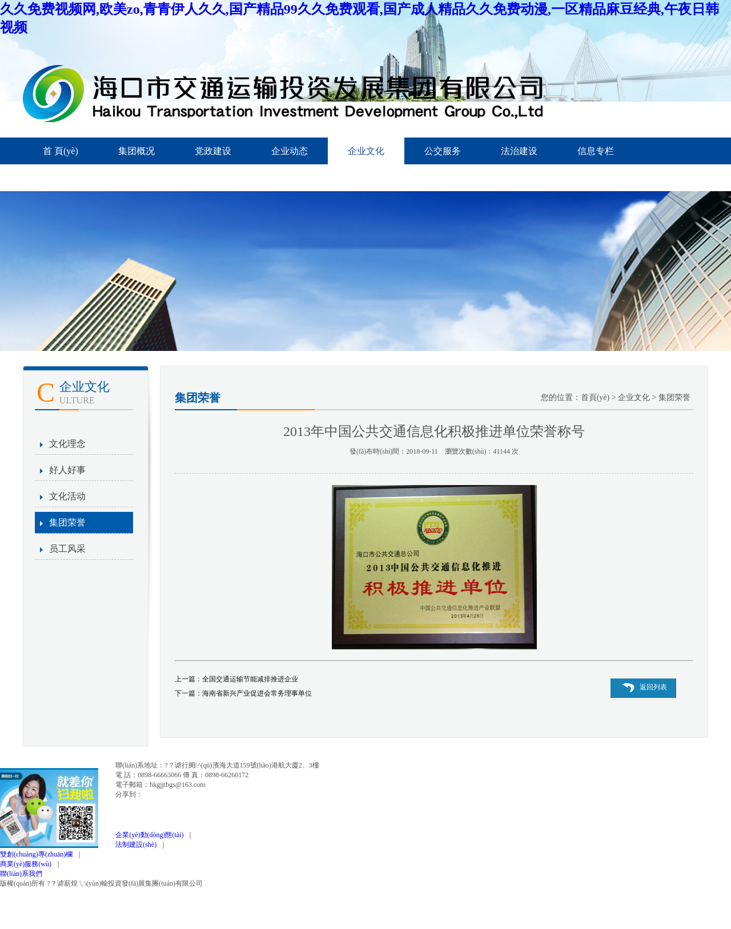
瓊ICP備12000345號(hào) (247, 883)
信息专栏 (595, 151)
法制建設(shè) (137, 845)
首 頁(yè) (60, 151)
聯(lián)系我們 (21, 874)
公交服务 (442, 151)
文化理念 (67, 444)
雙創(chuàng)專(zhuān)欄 (38, 854)
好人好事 (67, 470)
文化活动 (67, 496)
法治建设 (519, 151)
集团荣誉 (67, 522)
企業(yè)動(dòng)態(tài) (151, 835)
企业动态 (289, 151)
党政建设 (213, 151)
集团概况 (136, 151)
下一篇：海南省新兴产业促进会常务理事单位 (243, 693)
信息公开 (61, 178)
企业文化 (366, 151)
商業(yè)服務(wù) (27, 864)
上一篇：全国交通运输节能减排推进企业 (236, 679)
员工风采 (67, 549)
